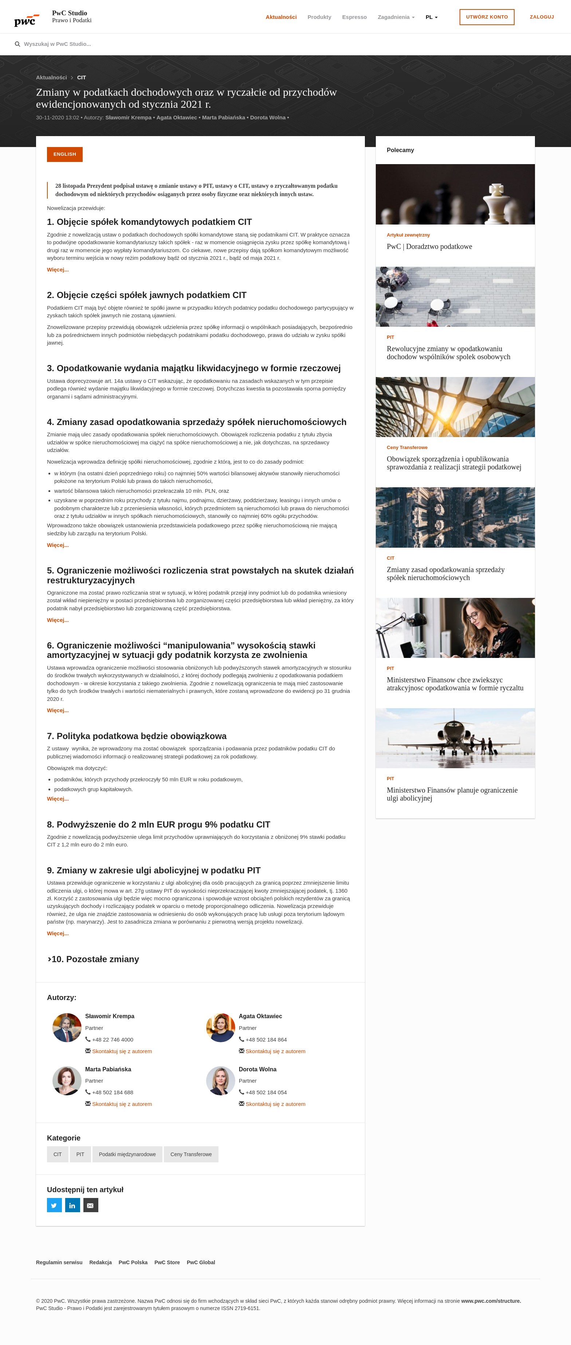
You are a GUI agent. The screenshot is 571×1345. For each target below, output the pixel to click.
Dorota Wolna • (269, 117)
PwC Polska (133, 1262)
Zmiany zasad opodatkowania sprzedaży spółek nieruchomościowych (446, 574)
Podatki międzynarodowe (127, 1154)
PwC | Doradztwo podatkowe (429, 246)
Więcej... (58, 269)
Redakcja (100, 1262)
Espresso (354, 17)
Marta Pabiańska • (225, 117)
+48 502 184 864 (263, 1039)
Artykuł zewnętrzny (408, 235)
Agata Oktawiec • (179, 117)
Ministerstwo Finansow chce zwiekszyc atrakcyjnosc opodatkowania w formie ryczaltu (455, 684)
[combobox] (270, 44)
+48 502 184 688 (109, 1092)
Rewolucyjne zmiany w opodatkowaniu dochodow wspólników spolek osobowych (448, 353)
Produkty (319, 17)
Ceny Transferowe (191, 1154)
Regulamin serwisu (59, 1262)
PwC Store (167, 1262)
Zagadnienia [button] (396, 17)
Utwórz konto (487, 17)
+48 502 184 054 (263, 1092)
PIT (80, 1154)
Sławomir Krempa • (130, 117)
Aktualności (281, 17)
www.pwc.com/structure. (491, 1301)
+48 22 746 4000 (109, 1039)
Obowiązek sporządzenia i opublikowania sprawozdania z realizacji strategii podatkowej (454, 463)
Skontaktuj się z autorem (118, 1051)
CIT (81, 77)
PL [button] (432, 17)
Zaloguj (542, 17)
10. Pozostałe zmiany (95, 959)
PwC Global (201, 1262)
